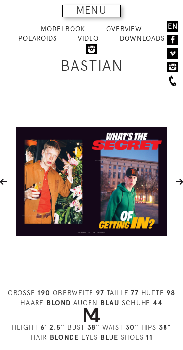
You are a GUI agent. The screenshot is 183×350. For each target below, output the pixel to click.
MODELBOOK (63, 28)
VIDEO (88, 38)
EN (173, 26)
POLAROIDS (37, 38)
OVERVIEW (124, 28)
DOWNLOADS (142, 38)
